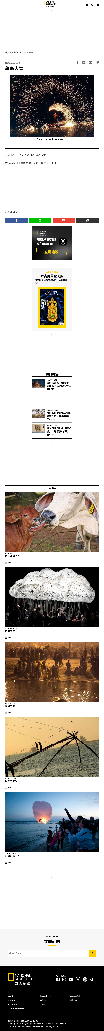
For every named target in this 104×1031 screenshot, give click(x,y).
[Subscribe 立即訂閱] (92, 953)
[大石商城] (98, 4)
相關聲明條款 (75, 996)
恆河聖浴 (10, 706)
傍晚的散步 (11, 781)
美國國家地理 (45, 996)
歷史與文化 (17, 52)
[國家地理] (49, 7)
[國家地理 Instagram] (64, 979)
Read (51, 389)
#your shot (11, 211)
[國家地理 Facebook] (58, 979)
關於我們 (11, 996)
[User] (87, 4)
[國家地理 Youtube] (71, 979)
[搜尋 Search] (92, 4)
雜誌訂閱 (73, 1000)
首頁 (7, 52)
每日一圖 (28, 52)
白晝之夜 (10, 631)
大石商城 (44, 1004)
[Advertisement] (52, 28)
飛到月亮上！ (12, 856)
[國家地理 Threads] (85, 980)
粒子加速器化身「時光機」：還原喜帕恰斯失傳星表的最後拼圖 (59, 431)
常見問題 (11, 1000)
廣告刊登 (44, 1000)
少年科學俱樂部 (17, 1008)
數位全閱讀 (12, 1004)
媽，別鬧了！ (12, 556)
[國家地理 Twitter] (78, 980)
